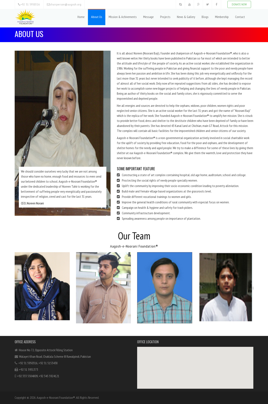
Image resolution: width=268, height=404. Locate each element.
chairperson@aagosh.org (64, 4)
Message (148, 17)
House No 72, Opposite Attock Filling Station (46, 350)
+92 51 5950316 (29, 4)
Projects (165, 17)
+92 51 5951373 (28, 369)
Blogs (205, 17)
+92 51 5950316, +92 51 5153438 (38, 363)
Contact (240, 17)
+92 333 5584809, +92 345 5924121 (38, 376)
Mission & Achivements (123, 17)
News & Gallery (186, 17)
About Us (96, 17)
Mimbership (222, 17)
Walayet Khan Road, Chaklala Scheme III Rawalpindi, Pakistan (55, 356)
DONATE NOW (239, 4)
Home (81, 17)
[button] (195, 364)
